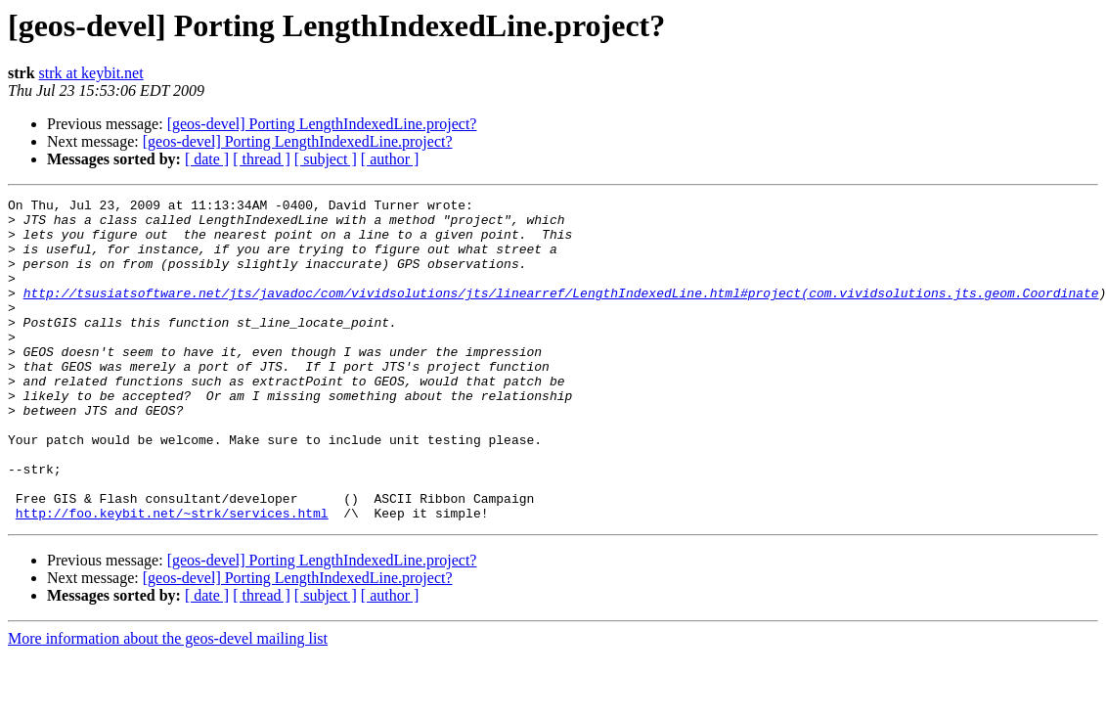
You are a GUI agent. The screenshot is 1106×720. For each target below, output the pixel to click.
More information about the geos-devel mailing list (168, 703)
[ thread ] (261, 159)
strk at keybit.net (91, 73)
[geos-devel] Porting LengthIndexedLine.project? (322, 123)
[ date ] (207, 159)
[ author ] (390, 159)
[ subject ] (325, 159)
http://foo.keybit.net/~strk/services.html (172, 577)
